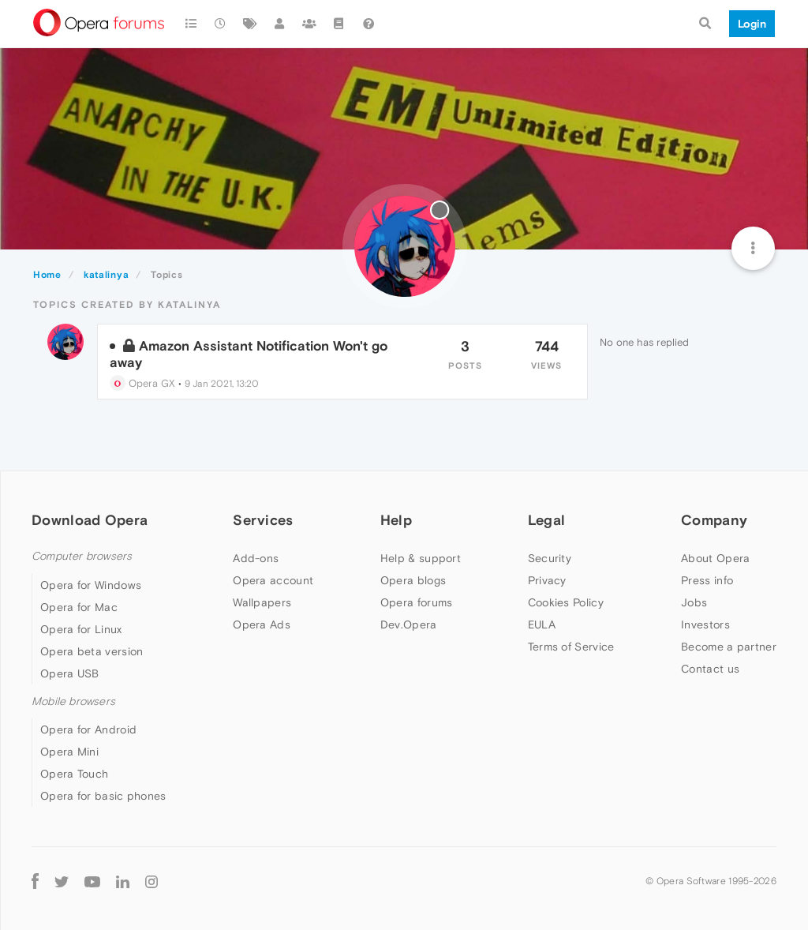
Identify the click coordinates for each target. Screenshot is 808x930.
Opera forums (416, 602)
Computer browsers (82, 556)
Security (549, 558)
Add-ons (256, 558)
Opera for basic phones (103, 795)
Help (396, 520)
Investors (705, 624)
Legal (547, 520)
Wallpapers (262, 602)
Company (714, 520)
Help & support (420, 558)
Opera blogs (413, 580)
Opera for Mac (79, 607)
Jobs (694, 602)
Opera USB (69, 673)
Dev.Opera (408, 624)
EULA (542, 624)
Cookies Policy (566, 602)
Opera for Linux (81, 629)
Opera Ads (261, 624)
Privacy (547, 580)
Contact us (710, 668)
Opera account (273, 580)
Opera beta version (91, 651)
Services (263, 520)
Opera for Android (88, 729)
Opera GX (142, 383)
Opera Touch (74, 773)
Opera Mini (69, 751)
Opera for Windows (90, 585)
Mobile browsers (73, 701)
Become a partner (728, 646)
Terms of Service (571, 646)
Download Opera (90, 520)
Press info (707, 580)
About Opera (715, 558)
